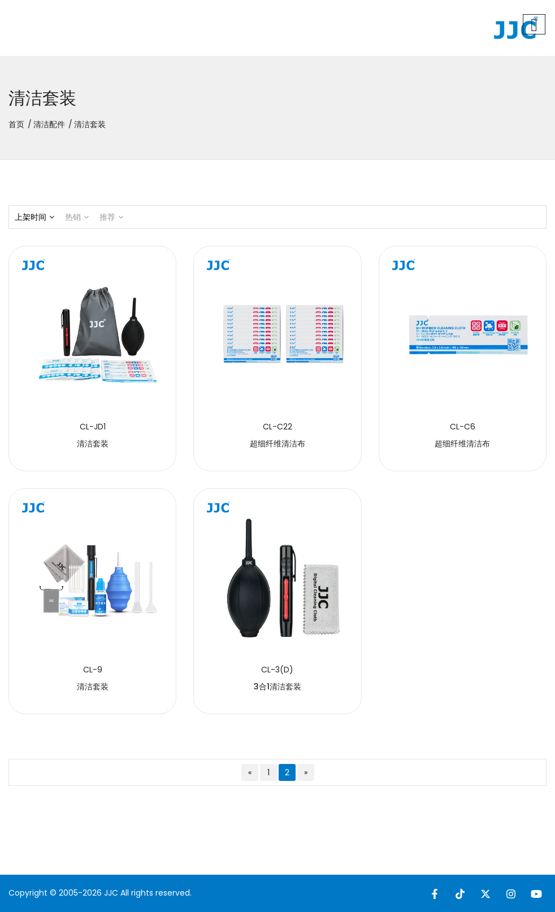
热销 (77, 217)
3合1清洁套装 (277, 686)
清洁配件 (49, 124)
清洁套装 (93, 443)
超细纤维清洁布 (277, 443)
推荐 (111, 217)
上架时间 (34, 217)
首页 (16, 124)
